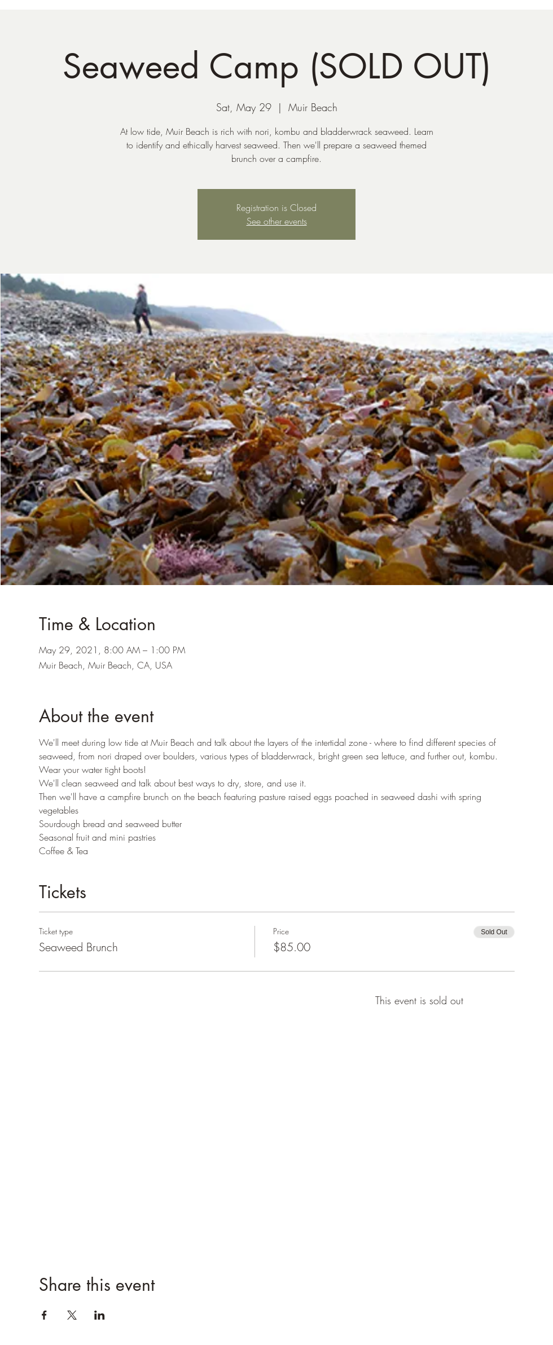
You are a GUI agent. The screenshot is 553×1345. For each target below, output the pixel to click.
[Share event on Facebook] (44, 1315)
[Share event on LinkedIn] (99, 1315)
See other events (277, 221)
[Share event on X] (72, 1315)
